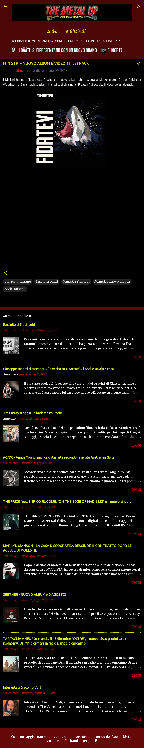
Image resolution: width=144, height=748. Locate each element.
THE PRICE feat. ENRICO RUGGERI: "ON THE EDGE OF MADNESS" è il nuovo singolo (67, 501)
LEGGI (136, 357)
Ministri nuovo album (112, 281)
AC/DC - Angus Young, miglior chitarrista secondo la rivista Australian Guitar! (59, 457)
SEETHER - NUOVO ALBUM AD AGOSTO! (34, 594)
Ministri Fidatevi (76, 281)
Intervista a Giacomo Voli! (22, 687)
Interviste (66, 31)
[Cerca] (138, 7)
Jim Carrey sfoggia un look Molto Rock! (32, 413)
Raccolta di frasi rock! (19, 324)
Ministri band (47, 281)
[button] (138, 64)
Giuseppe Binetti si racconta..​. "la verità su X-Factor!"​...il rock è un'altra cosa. (58, 369)
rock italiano (15, 289)
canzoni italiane (18, 281)
